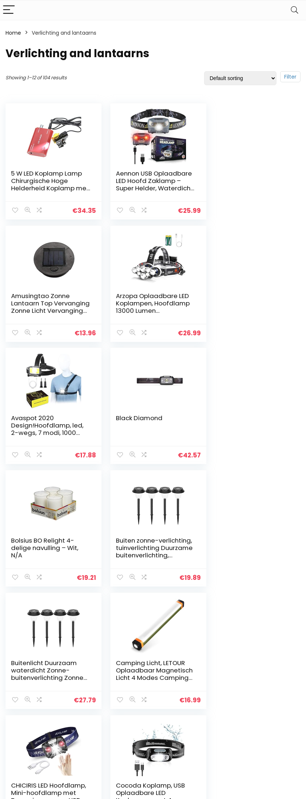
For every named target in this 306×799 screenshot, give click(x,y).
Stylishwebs (72, 788)
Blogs (113, 695)
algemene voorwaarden (172, 688)
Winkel (115, 684)
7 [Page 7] (165, 605)
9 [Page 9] (189, 605)
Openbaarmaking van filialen (177, 705)
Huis (112, 674)
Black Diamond (237, 295)
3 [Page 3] (128, 605)
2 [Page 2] (116, 605)
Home (13, 33)
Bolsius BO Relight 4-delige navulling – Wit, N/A (44, 425)
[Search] (294, 10)
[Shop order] (240, 78)
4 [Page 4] (141, 605)
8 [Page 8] (177, 605)
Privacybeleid (172, 674)
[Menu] (9, 10)
